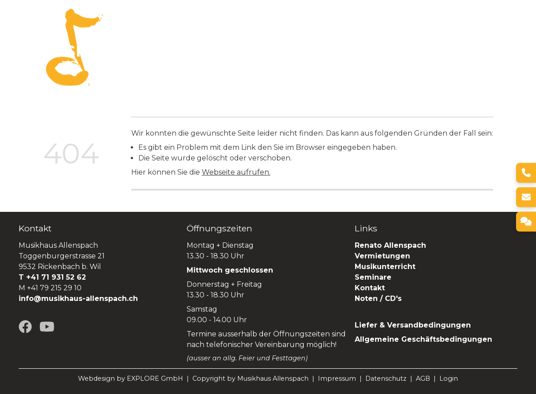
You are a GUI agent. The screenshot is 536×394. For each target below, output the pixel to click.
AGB (423, 378)
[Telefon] (526, 173)
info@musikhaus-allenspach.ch (78, 298)
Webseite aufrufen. (236, 172)
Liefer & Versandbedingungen (413, 325)
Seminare (394, 41)
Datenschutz (386, 378)
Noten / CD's (379, 298)
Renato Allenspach (458, 41)
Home (129, 41)
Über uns (167, 41)
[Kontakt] (526, 221)
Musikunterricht (385, 266)
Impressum (337, 378)
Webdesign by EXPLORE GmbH (130, 378)
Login (448, 378)
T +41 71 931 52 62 (52, 277)
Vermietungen (284, 41)
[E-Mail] (526, 197)
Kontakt (370, 288)
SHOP (128, 53)
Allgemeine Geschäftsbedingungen (423, 339)
